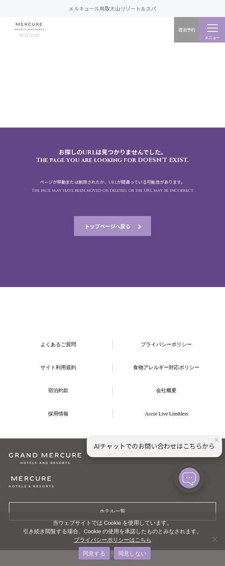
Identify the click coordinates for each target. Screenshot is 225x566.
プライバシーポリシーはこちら (112, 540)
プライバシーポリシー (166, 344)
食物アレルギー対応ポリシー (166, 367)
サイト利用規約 (58, 367)
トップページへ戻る (108, 226)
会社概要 (166, 390)
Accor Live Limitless (166, 414)
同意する (94, 553)
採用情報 (58, 414)
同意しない (132, 553)
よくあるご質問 (58, 344)
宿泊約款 (58, 390)
